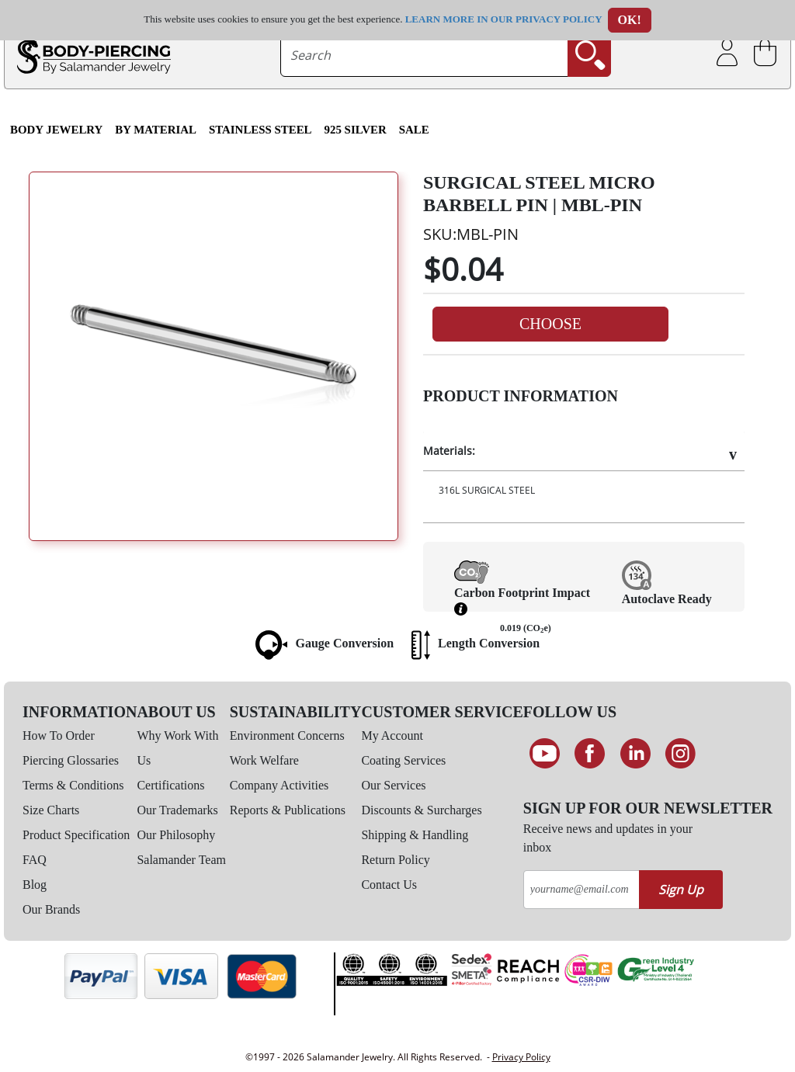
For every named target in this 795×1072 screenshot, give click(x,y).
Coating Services (403, 760)
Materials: (449, 450)
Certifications (170, 785)
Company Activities (279, 785)
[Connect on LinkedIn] (635, 753)
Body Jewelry (56, 129)
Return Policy (395, 859)
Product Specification (76, 834)
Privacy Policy (521, 1056)
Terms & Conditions (73, 785)
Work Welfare (264, 760)
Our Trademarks (177, 810)
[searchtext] (424, 55)
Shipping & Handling (414, 834)
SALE (414, 129)
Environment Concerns (287, 735)
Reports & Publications (287, 810)
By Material (155, 129)
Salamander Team (181, 859)
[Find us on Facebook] (589, 753)
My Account (392, 735)
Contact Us (389, 884)
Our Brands (51, 909)
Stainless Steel (260, 129)
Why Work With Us (177, 748)
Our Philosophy (176, 834)
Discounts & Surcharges (421, 810)
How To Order (59, 735)
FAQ (35, 859)
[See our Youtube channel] (544, 753)
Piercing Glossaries (71, 760)
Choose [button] (550, 323)
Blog (35, 884)
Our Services (393, 785)
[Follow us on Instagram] (681, 753)
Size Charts (51, 810)
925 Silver (356, 129)
